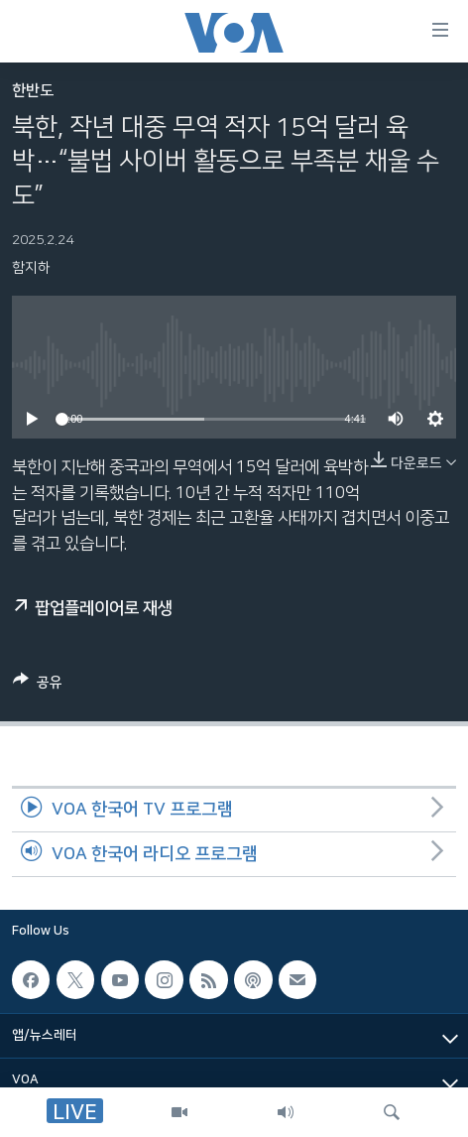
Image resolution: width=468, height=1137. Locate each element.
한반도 (33, 90)
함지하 (31, 268)
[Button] (37, 685)
